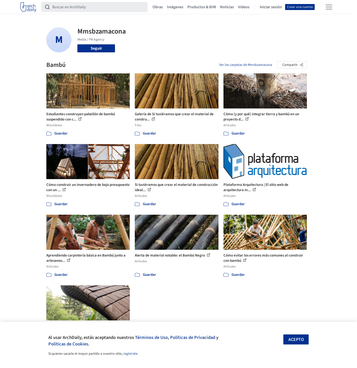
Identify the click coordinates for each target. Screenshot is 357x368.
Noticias (227, 7)
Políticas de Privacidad (192, 337)
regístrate (130, 353)
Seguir (96, 48)
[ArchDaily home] (28, 7)
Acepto (296, 339)
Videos (244, 7)
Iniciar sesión (271, 7)
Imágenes (175, 7)
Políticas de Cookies (68, 344)
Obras (158, 7)
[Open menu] (329, 7)
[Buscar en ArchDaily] (98, 7)
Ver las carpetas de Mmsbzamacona (245, 65)
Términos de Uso (151, 337)
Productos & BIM (201, 7)
